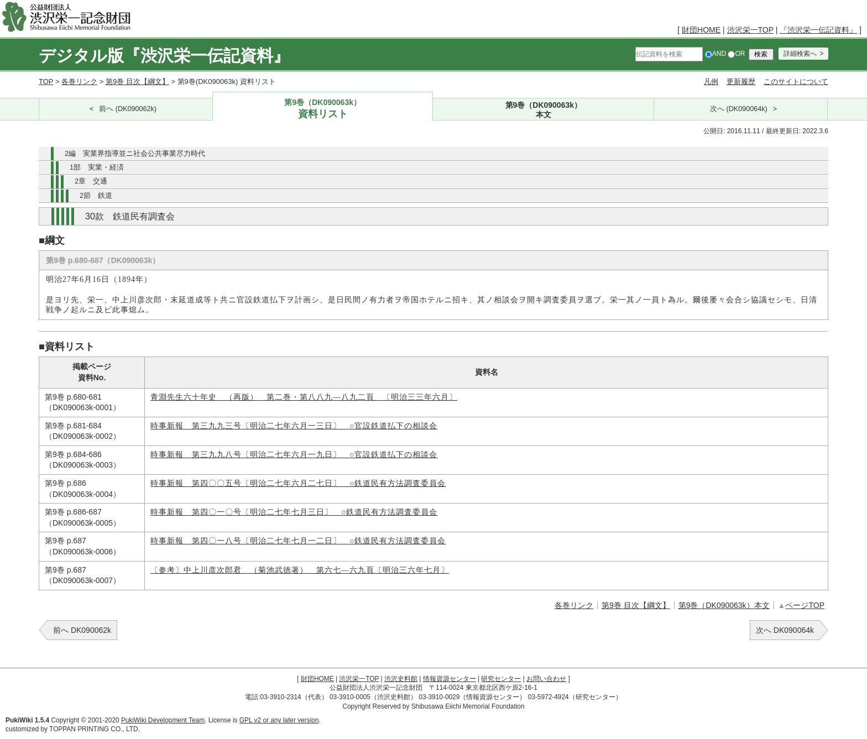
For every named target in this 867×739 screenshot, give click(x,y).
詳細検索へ (800, 53)
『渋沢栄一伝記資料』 (818, 29)
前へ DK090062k (82, 630)
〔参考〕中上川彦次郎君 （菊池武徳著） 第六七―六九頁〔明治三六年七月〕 (299, 570)
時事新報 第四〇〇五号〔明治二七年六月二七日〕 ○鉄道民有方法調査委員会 (298, 483)
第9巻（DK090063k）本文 (724, 605)
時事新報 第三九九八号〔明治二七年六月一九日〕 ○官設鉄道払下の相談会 (293, 454)
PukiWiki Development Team (163, 720)
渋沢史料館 (400, 679)
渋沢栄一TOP (750, 29)
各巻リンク (79, 81)
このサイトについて (796, 81)
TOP (46, 81)
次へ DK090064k (785, 630)
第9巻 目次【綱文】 (137, 81)
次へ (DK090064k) (738, 109)
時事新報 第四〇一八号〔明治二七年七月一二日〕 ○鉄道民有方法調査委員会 (298, 541)
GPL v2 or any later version (279, 720)
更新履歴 (741, 81)
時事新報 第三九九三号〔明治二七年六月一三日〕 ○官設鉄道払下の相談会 (293, 426)
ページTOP (804, 605)
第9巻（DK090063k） (322, 109)
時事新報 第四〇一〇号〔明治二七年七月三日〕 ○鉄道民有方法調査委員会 (293, 512)
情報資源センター (449, 679)
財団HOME (701, 29)
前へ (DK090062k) (127, 109)
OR (736, 53)
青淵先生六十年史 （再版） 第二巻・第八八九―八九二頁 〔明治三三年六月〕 (303, 397)
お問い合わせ (546, 679)
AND (715, 53)
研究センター (501, 679)
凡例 (711, 81)
